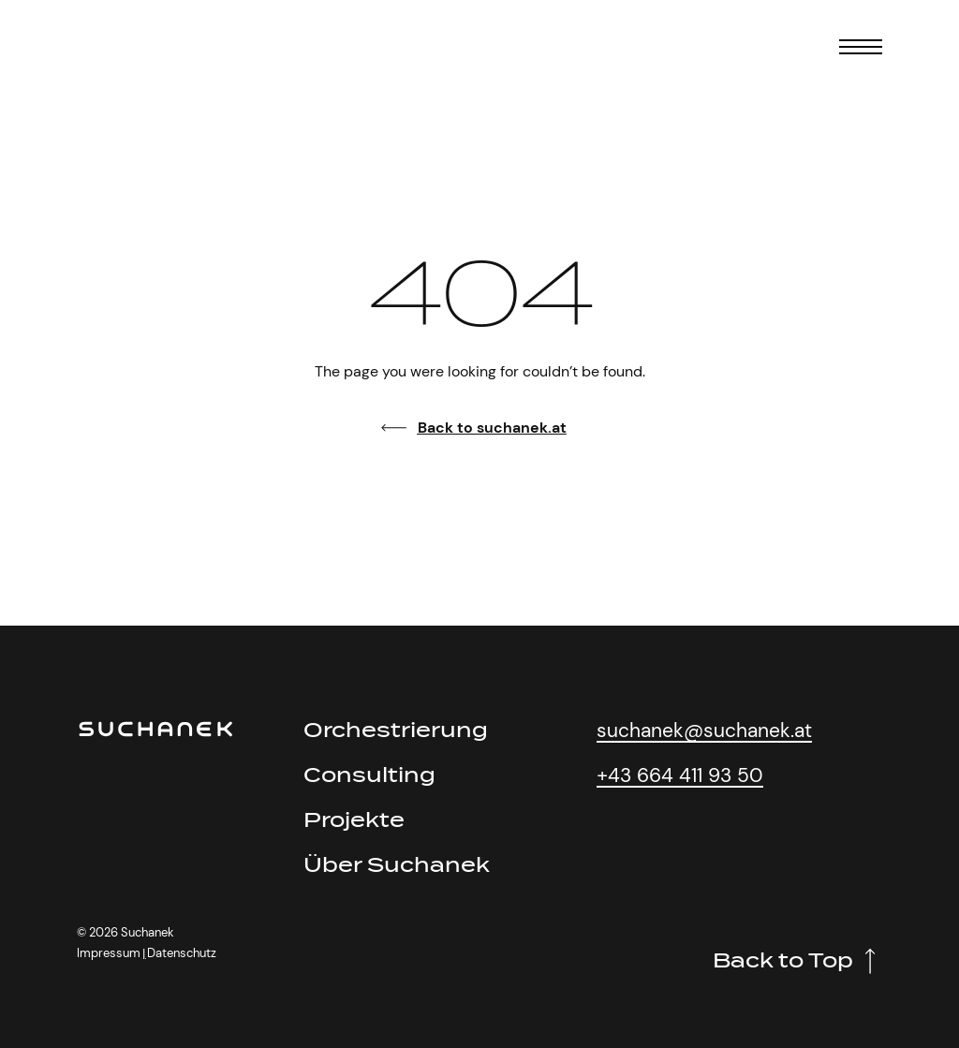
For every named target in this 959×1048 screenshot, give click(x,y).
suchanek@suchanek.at (704, 730)
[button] (143, 953)
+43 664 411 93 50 (680, 775)
